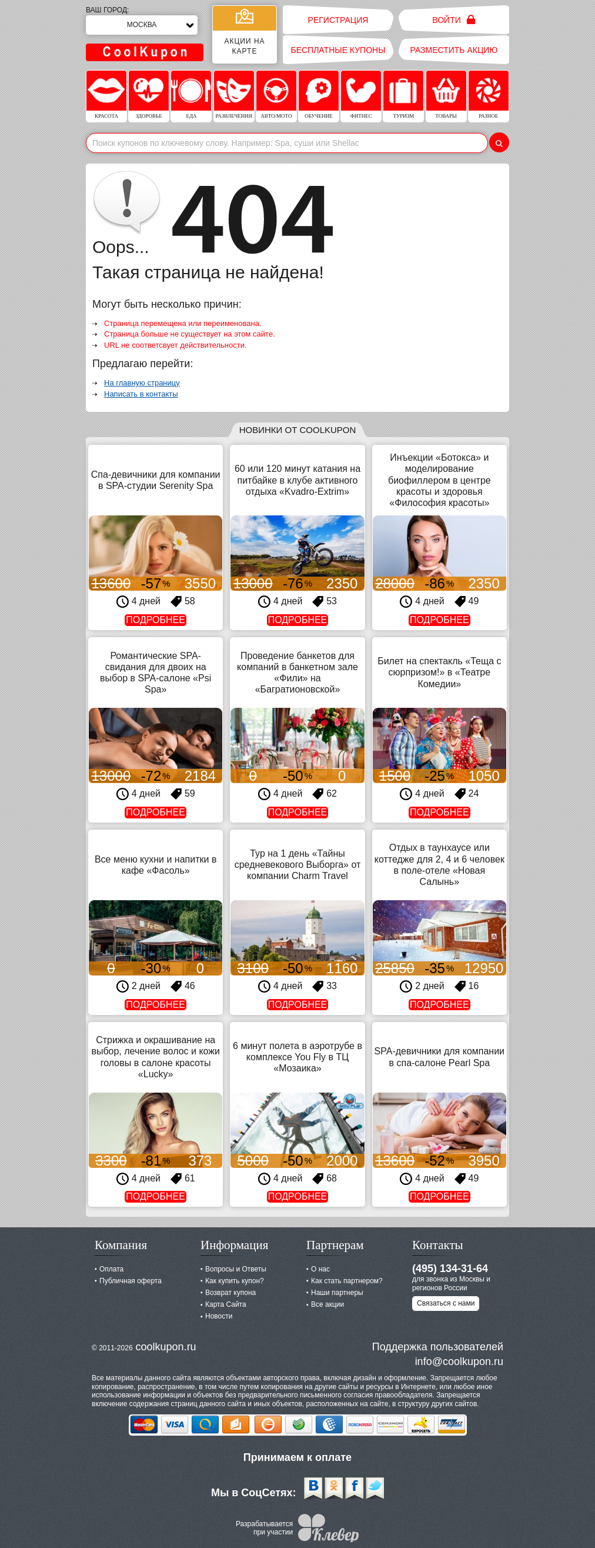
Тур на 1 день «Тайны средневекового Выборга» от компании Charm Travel (298, 864)
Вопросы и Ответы (235, 1269)
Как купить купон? (234, 1281)
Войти (453, 20)
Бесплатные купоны (337, 50)
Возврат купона (230, 1293)
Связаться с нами (445, 1303)
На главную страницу (142, 382)
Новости (218, 1316)
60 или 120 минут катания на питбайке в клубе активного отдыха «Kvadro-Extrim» (297, 480)
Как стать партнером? (347, 1281)
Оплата (111, 1269)
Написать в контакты (141, 394)
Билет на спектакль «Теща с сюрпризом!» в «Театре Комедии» (439, 672)
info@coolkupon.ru (459, 1361)
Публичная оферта (130, 1281)
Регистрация (338, 20)
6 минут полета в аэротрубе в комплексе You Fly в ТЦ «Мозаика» (297, 1057)
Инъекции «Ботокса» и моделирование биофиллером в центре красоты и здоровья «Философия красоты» (439, 480)
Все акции (327, 1304)
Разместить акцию (454, 50)
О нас (320, 1269)
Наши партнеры (337, 1293)
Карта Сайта (225, 1304)
